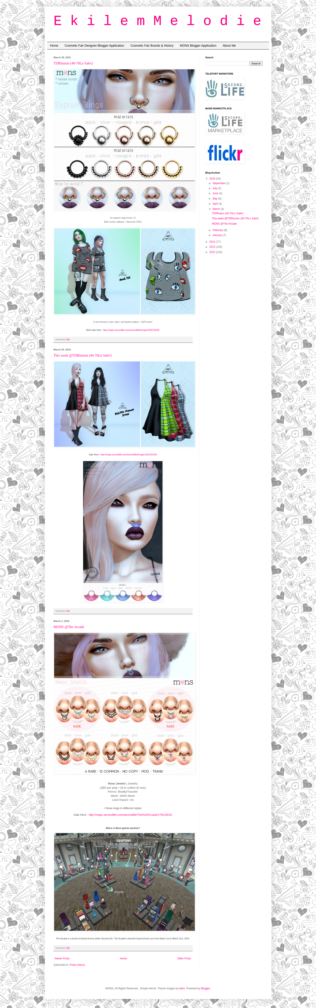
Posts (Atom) (77, 964)
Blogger (205, 988)
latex (182, 988)
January (217, 235)
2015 (212, 178)
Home (54, 45)
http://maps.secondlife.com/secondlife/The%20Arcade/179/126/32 (130, 814)
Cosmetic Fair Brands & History (152, 45)
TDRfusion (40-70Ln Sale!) (73, 63)
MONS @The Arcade (69, 627)
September (219, 183)
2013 (212, 246)
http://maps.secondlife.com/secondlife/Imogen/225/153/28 (131, 330)
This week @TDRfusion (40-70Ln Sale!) (83, 355)
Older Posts (184, 958)
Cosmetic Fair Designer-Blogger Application (94, 45)
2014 (212, 241)
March (216, 209)
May (215, 198)
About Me (229, 45)
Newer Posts (62, 958)
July (215, 188)
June (215, 193)
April (215, 203)
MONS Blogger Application (198, 45)
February (218, 230)
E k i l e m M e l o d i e (157, 21)
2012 (212, 252)
